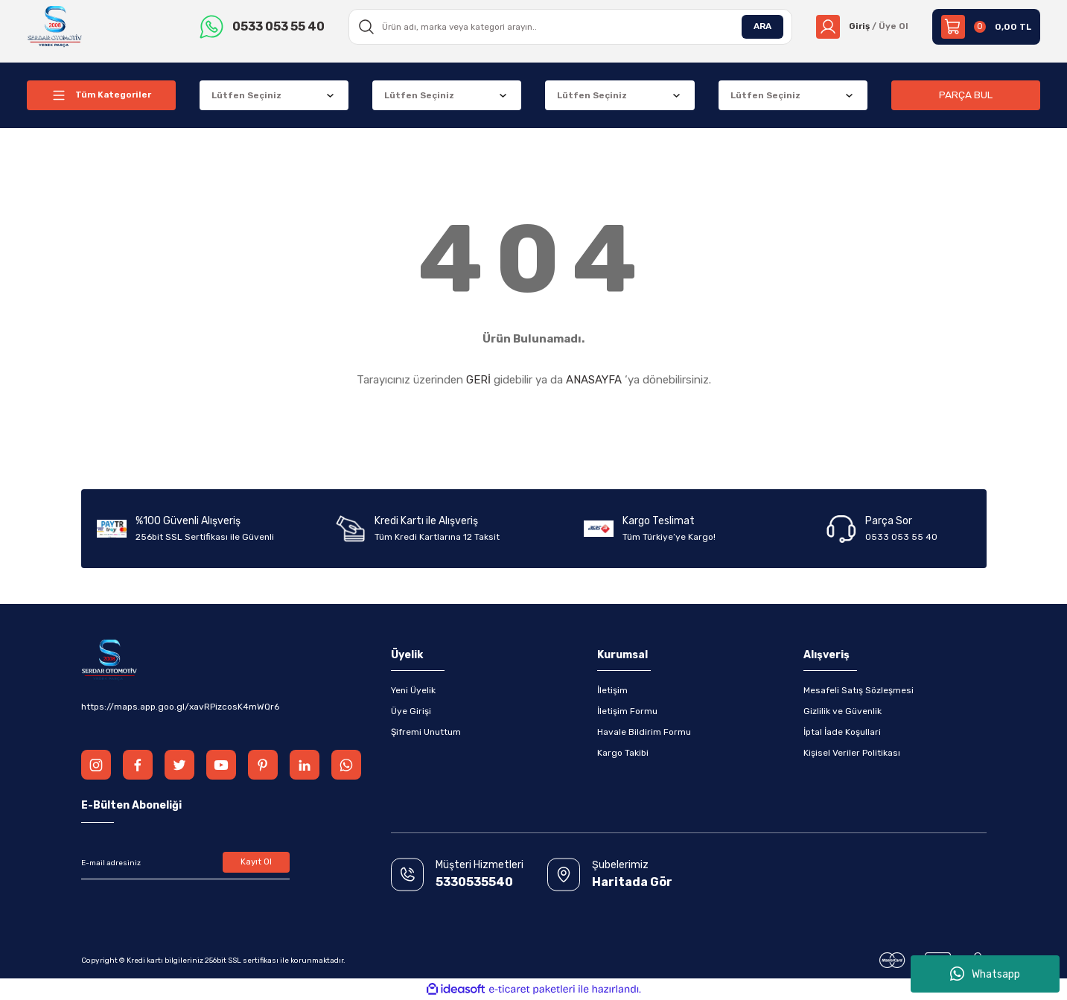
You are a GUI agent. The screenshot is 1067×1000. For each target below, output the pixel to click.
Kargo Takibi (623, 753)
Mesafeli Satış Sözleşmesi (858, 690)
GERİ (478, 379)
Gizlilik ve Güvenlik (842, 711)
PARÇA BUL (966, 95)
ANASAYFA (594, 379)
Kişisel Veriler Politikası (851, 753)
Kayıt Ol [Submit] (256, 863)
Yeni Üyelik (413, 690)
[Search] (570, 27)
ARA (762, 27)
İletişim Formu (627, 711)
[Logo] (55, 26)
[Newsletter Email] (185, 863)
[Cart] (986, 27)
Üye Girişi (411, 711)
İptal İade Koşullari (842, 732)
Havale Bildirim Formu (644, 732)
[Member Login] (861, 27)
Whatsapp (985, 974)
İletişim (612, 690)
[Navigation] (101, 95)
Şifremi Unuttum (426, 732)
